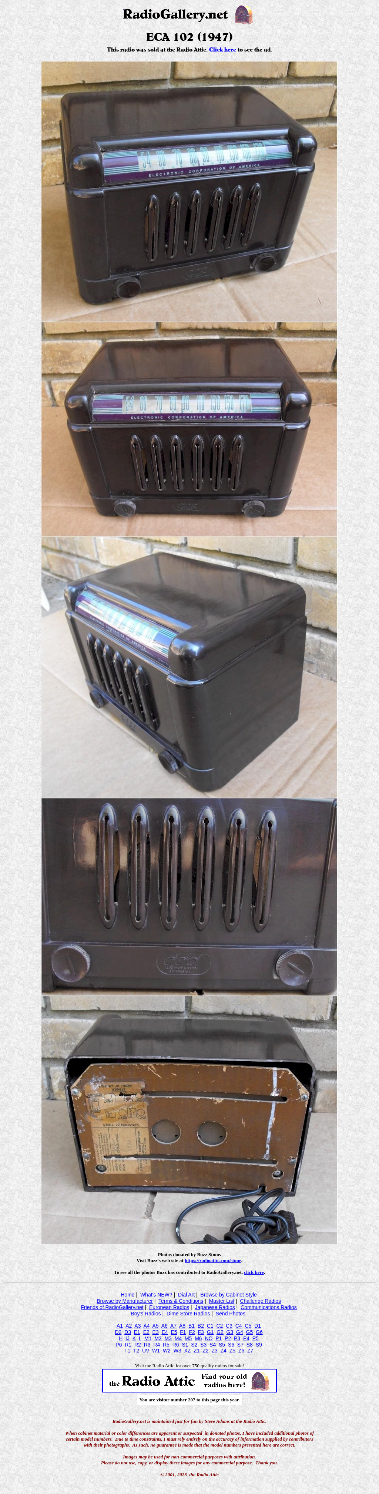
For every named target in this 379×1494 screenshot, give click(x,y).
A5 (155, 1326)
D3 (127, 1332)
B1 (191, 1326)
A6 (164, 1326)
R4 (156, 1345)
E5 (174, 1332)
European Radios (169, 1307)
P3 (237, 1338)
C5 (248, 1326)
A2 (128, 1326)
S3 (203, 1345)
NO (208, 1338)
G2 (220, 1332)
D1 (257, 1326)
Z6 (241, 1351)
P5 (255, 1338)
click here (254, 1272)
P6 (118, 1345)
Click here (222, 49)
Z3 (214, 1351)
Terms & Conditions (180, 1301)
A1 (120, 1326)
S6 (231, 1345)
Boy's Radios (146, 1314)
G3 (230, 1332)
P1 (218, 1338)
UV (145, 1351)
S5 (222, 1345)
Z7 (250, 1351)
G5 (249, 1332)
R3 (147, 1345)
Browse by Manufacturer (125, 1301)
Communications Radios (269, 1307)
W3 (177, 1351)
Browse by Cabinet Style (228, 1295)
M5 (188, 1338)
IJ (127, 1338)
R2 (137, 1345)
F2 (192, 1332)
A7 (173, 1326)
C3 (229, 1326)
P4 (246, 1338)
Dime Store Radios (188, 1314)
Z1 (196, 1351)
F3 (201, 1332)
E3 (155, 1332)
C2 (219, 1326)
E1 (137, 1332)
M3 (167, 1338)
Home (127, 1295)
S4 (212, 1345)
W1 (156, 1351)
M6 (198, 1338)
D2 (118, 1332)
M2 (157, 1338)
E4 (164, 1332)
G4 (239, 1332)
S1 (185, 1345)
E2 (146, 1332)
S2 (194, 1345)
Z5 (232, 1351)
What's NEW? (156, 1295)
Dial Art (186, 1295)
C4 (238, 1326)
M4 (178, 1338)
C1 (210, 1326)
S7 (240, 1345)
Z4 (224, 1351)
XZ (187, 1351)
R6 (175, 1345)
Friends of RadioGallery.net (112, 1307)
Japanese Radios (215, 1307)
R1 (128, 1345)
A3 (137, 1326)
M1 (147, 1338)
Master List (221, 1301)
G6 (259, 1332)
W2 (167, 1351)
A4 (146, 1326)
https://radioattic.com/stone (213, 1260)
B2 (201, 1326)
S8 (249, 1345)
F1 (183, 1332)
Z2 (205, 1351)
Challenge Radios (260, 1301)
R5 (166, 1345)
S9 (259, 1345)
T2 (136, 1351)
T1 (127, 1351)
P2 (228, 1338)
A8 (182, 1326)
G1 (210, 1332)
